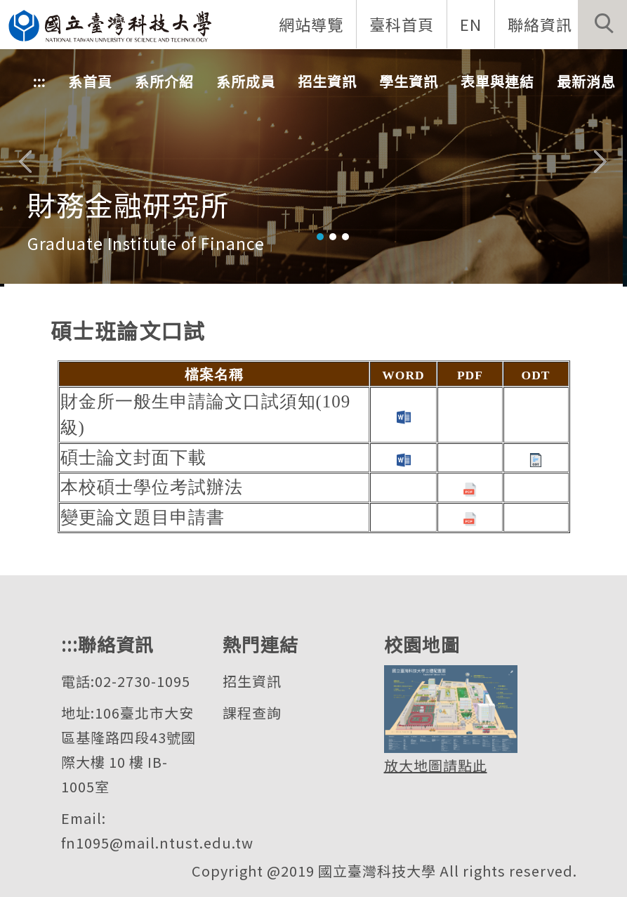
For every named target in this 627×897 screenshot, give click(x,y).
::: (39, 81)
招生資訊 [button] (327, 81)
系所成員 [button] (245, 81)
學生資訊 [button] (408, 81)
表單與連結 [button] (497, 81)
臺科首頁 (401, 24)
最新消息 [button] (586, 81)
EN (471, 24)
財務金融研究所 (128, 204)
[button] (602, 24)
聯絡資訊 (540, 24)
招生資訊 (252, 681)
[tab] (320, 236)
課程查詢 (252, 712)
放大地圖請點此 (435, 765)
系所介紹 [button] (164, 81)
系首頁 (90, 81)
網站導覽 (311, 24)
